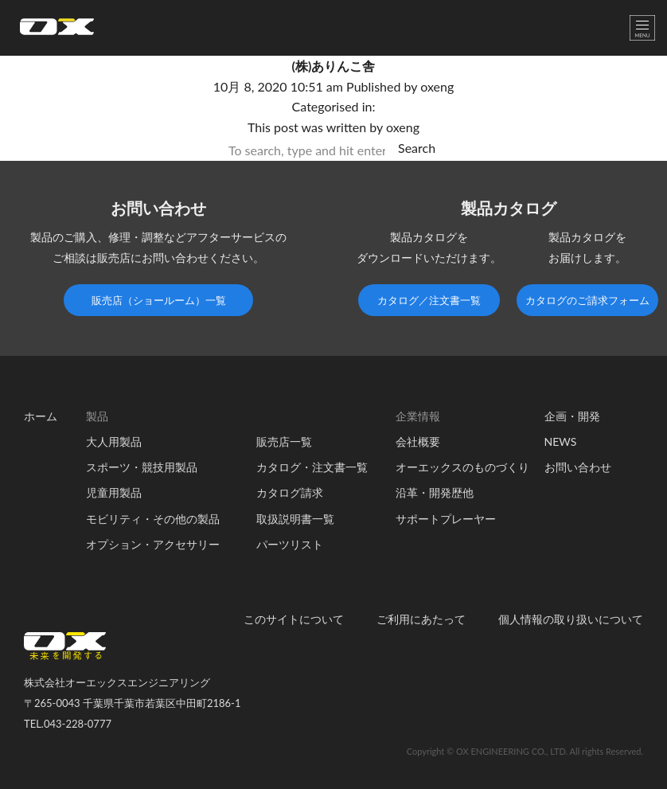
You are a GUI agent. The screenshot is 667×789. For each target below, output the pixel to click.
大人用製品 (114, 441)
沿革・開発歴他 (435, 492)
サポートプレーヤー (446, 518)
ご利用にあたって (421, 619)
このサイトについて (294, 619)
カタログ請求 (289, 492)
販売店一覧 (284, 441)
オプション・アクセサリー (153, 544)
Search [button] (416, 147)
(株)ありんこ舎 (334, 65)
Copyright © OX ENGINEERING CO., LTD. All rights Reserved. (525, 751)
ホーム (40, 416)
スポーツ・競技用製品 (141, 467)
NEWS (560, 441)
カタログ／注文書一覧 (429, 300)
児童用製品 (114, 492)
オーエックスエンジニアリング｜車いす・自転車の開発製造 (57, 31)
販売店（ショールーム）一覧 (159, 300)
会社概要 (418, 441)
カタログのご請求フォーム (587, 300)
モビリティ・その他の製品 (153, 518)
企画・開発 (572, 416)
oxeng (437, 86)
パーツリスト (289, 544)
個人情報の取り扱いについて (570, 619)
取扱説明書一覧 (295, 518)
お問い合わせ (577, 467)
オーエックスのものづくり (462, 467)
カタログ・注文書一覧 (312, 467)
